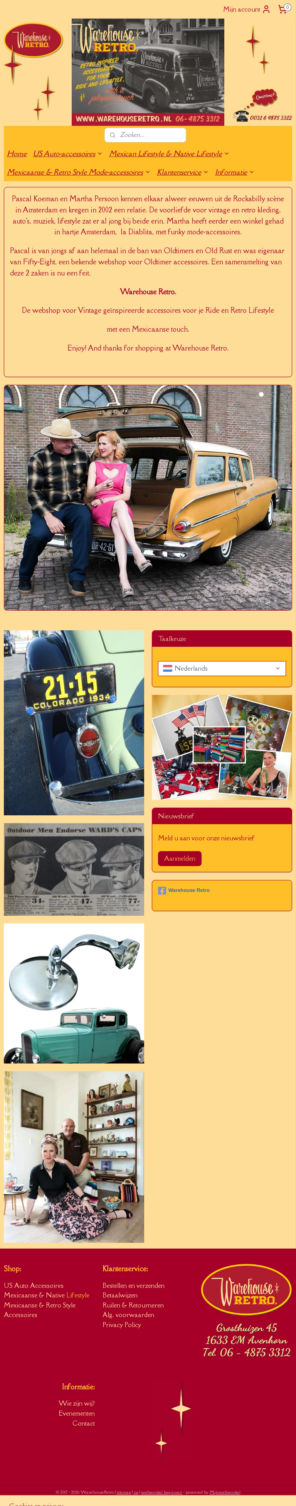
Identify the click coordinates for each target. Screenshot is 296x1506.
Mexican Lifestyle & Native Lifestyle (169, 153)
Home (17, 153)
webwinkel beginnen (161, 1492)
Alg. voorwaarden (128, 1315)
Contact (83, 1423)
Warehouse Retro (184, 890)
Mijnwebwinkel (225, 1492)
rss (136, 1492)
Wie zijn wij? (77, 1403)
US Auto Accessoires (34, 1285)
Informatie (235, 172)
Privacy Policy (122, 1325)
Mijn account (247, 9)
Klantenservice (183, 172)
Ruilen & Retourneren (133, 1305)
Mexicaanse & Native (35, 1295)
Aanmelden (179, 858)
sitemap (124, 1492)
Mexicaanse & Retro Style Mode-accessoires (79, 172)
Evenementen (77, 1413)
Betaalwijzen (120, 1295)
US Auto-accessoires (68, 153)
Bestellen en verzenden (134, 1285)
